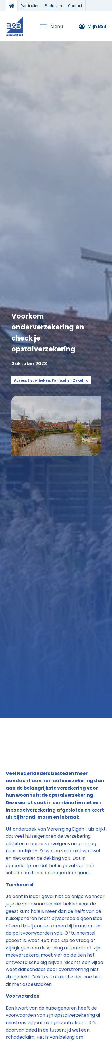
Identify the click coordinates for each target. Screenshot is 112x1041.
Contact (75, 5)
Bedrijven (53, 5)
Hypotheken (39, 380)
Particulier (29, 5)
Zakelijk (80, 380)
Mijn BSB (97, 26)
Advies (20, 380)
